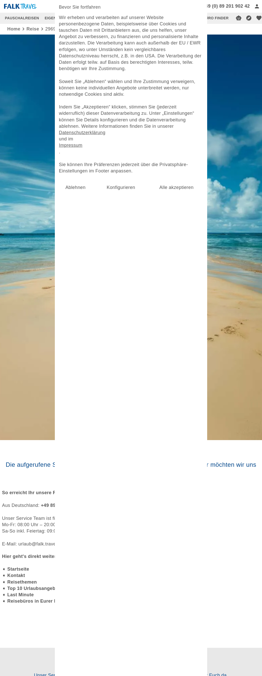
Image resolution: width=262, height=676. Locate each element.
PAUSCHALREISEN (22, 18)
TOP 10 (84, 18)
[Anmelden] (257, 6)
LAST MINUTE (109, 18)
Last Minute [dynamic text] (20, 594)
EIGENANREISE (59, 18)
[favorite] (259, 18)
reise (32, 28)
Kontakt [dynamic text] (16, 575)
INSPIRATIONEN (171, 18)
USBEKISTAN (139, 18)
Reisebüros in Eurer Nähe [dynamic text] (36, 601)
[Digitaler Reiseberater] (239, 18)
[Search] (168, 6)
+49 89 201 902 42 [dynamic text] (61, 505)
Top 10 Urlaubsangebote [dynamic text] (35, 588)
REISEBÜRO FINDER (210, 18)
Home (14, 28)
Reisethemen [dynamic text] (22, 582)
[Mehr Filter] (131, 275)
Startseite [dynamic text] (18, 569)
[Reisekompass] (249, 18)
